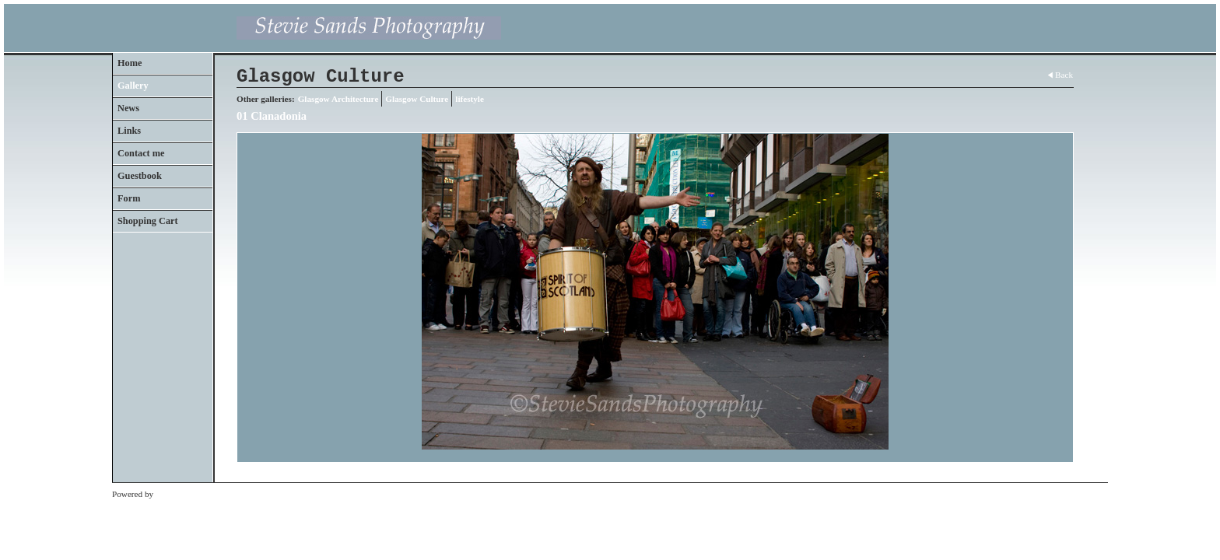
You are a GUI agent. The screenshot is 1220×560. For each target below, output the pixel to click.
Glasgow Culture (416, 98)
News (128, 108)
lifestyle (469, 98)
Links (129, 130)
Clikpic (168, 494)
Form (128, 198)
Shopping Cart (147, 220)
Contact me (141, 153)
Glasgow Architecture (338, 98)
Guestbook (139, 175)
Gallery (133, 85)
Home (129, 63)
